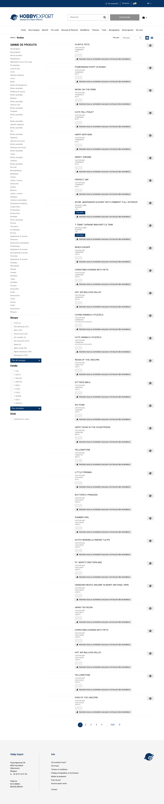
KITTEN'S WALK (82, 382)
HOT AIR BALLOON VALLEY (88, 292)
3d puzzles (14, 289)
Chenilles (13, 282)
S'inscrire (125, 3)
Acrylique (13, 197)
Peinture (95, 30)
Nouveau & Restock (69, 30)
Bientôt (45, 30)
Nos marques (34, 30)
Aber (16, 330)
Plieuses (13, 312)
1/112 (15, 392)
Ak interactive (20, 341)
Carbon (13, 177)
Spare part (14, 184)
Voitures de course (17, 141)
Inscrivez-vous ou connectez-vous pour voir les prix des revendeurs (104, 59)
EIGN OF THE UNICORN (86, 698)
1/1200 (16, 403)
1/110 (15, 389)
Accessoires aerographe (19, 243)
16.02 (16, 323)
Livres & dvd (15, 69)
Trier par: (116, 37)
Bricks (12, 82)
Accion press (19, 334)
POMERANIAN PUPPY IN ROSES (90, 67)
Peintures (14, 239)
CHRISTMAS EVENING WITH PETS (91, 270)
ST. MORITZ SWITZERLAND (88, 563)
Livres (12, 72)
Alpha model (19, 348)
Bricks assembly (16, 88)
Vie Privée (55, 766)
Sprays (13, 302)
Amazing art (19, 355)
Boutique (20, 37)
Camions (13, 161)
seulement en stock (20, 419)
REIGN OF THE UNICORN (87, 360)
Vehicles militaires (17, 75)
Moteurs (13, 190)
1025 (112, 725)
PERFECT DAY (82, 180)
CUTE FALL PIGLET (84, 112)
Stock (13, 414)
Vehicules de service (18, 147)
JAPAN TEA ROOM (83, 608)
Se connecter (113, 4)
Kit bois (13, 223)
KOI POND (80, 405)
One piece (14, 226)
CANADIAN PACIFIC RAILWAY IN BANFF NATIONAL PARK (102, 585)
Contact (54, 789)
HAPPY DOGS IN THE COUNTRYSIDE (92, 427)
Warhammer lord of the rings (21, 62)
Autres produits (16, 55)
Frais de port (56, 780)
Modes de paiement (58, 776)
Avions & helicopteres (18, 85)
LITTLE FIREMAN (83, 472)
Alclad (16, 344)
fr (148, 3)
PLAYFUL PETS (82, 45)
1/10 (16, 375)
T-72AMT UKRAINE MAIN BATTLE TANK (94, 225)
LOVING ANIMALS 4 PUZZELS (89, 315)
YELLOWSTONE (82, 450)
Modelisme (14, 174)
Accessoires (15, 213)
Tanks (12, 154)
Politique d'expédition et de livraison (65, 773)
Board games (127, 30)
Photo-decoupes (16, 220)
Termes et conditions (59, 769)
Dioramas (14, 256)
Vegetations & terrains (19, 236)
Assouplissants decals (19, 253)
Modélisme (84, 30)
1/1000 (16, 382)
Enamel (13, 269)
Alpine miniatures (21, 352)
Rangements (15, 59)
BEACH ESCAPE (82, 247)
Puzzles (13, 286)
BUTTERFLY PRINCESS (86, 495)
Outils (12, 292)
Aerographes (114, 30)
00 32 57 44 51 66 (20, 774)
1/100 (16, 378)
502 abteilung (20, 327)
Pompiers (13, 111)
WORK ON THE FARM (85, 90)
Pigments (13, 138)
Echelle (13, 366)
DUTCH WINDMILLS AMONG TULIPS (92, 540)
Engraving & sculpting (18, 203)
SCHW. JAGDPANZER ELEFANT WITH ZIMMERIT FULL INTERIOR (106, 202)
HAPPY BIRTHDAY (83, 135)
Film (11, 131)
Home (23, 30)
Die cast (139, 30)
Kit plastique (15, 65)
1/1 (15, 371)
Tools (104, 30)
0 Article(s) (145, 18)
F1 (11, 118)
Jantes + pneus (16, 180)
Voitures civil (15, 105)
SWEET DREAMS (83, 157)
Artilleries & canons (17, 92)
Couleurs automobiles (18, 200)
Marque (14, 318)
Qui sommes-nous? (58, 762)
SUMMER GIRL (82, 517)
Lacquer (13, 272)
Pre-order (55, 30)
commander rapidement (124, 18)
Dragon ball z (15, 207)
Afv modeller (18, 337)
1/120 (15, 400)
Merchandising (15, 170)
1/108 (15, 385)
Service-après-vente (59, 783)
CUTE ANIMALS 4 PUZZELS (88, 337)
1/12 (16, 396)
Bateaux (13, 98)
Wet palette (14, 266)
